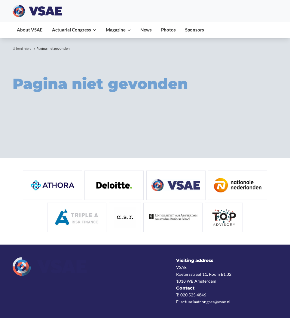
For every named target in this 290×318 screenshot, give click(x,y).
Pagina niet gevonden (53, 48)
